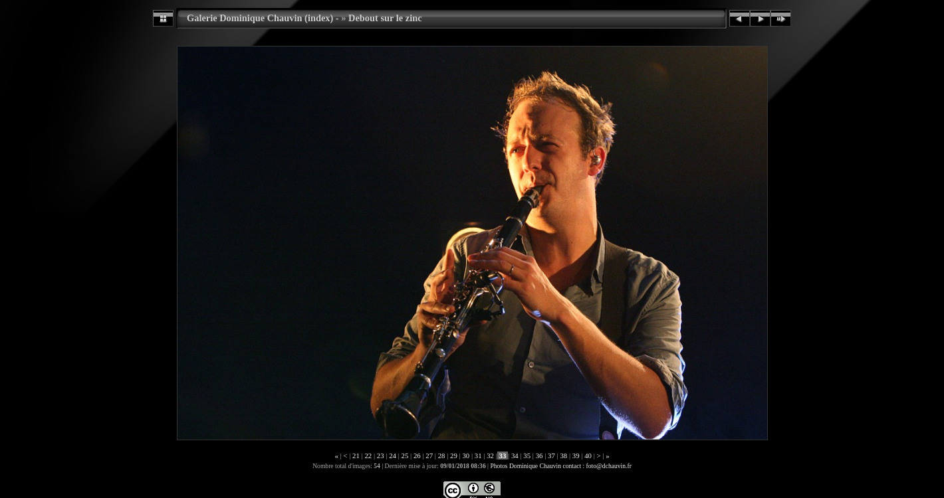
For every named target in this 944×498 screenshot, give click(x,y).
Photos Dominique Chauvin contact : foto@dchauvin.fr (560, 465)
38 (563, 455)
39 (575, 455)
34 (514, 455)
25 (405, 455)
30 (466, 455)
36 (539, 455)
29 (453, 455)
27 (429, 455)
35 (527, 455)
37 (551, 455)
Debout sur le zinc (384, 18)
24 (392, 455)
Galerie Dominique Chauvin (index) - (263, 18)
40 (587, 455)
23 (380, 455)
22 (368, 455)
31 (478, 455)
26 (417, 455)
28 (441, 455)
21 (355, 455)
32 (490, 455)
